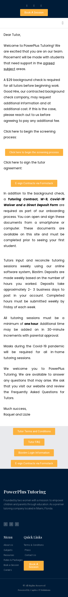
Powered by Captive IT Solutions (34, 589)
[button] (62, 23)
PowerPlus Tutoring (25, 492)
